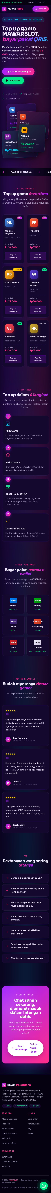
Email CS (6, 1166)
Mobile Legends (9, 1119)
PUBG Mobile (8, 1128)
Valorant (6, 1138)
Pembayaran (34, 1123)
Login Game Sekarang (18, 71)
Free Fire (6, 1123)
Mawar (12, 9)
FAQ (29, 1128)
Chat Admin (13, 80)
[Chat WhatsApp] (44, 1186)
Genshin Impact (9, 1133)
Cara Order (33, 1119)
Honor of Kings (9, 1143)
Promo (31, 1133)
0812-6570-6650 (10, 1161)
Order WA (40, 9)
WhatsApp (7, 1157)
